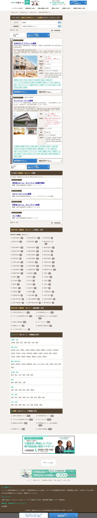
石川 (20, 374)
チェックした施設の (38, 34)
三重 (24, 382)
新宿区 (23, 356)
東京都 (13, 349)
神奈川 (13, 363)
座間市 (47, 288)
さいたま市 (40, 363)
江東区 (38, 349)
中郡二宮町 (48, 295)
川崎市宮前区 (49, 265)
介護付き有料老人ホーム (18, 39)
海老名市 (32, 288)
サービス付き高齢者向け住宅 (22, 316)
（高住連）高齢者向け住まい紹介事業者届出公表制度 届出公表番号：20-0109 (48, 510)
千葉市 (51, 363)
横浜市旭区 (48, 251)
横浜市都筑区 (49, 258)
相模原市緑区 (33, 269)
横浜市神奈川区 (34, 238)
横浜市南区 (33, 241)
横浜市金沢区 (33, 247)
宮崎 (31, 404)
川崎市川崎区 (18, 262)
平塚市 (47, 273)
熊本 (24, 404)
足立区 (39, 356)
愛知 (12, 382)
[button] (36, 22)
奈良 (24, 389)
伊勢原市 (17, 288)
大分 (27, 404)
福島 (37, 342)
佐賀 (16, 404)
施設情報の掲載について (50, 499)
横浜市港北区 (49, 247)
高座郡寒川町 (18, 295)
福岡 (12, 404)
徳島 (31, 397)
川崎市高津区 (18, 265)
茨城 (12, 367)
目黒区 (18, 356)
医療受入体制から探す (79, 7)
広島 (12, 397)
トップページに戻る (17, 7)
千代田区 (55, 349)
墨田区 (33, 349)
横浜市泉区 (17, 258)
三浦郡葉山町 (49, 291)
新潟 (12, 374)
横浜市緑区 (17, 254)
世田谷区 (29, 353)
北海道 (13, 342)
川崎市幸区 (33, 262)
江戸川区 (49, 349)
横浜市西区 (48, 238)
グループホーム (44, 322)
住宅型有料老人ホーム (46, 312)
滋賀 (27, 389)
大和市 (47, 284)
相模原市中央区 (50, 269)
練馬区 (43, 349)
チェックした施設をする (62, 515)
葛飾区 (35, 353)
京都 (16, 389)
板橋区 (29, 356)
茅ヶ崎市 (17, 280)
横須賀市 (32, 273)
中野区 (22, 349)
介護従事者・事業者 (47, 479)
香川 (35, 397)
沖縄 (40, 404)
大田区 (27, 349)
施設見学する (45, 91)
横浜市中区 (17, 241)
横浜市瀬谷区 (33, 254)
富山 (16, 374)
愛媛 (39, 397)
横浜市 (18, 363)
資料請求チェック (11, 45)
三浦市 (47, 280)
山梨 (27, 374)
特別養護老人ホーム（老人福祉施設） (48, 317)
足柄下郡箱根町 (49, 299)
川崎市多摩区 (33, 265)
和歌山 (32, 389)
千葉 (46, 363)
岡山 (16, 397)
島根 (24, 397)
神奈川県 (17, 49)
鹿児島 (36, 404)
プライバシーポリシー (18, 499)
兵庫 (20, 389)
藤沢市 (31, 277)
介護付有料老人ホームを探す (16, 490)
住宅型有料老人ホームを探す (36, 490)
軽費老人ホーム (18, 325)
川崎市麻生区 (18, 269)
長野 (31, 374)
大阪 (12, 389)
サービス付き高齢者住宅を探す (55, 490)
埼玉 (34, 363)
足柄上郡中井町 (18, 299)
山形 (33, 342)
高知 (43, 397)
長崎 (20, 404)
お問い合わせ (6, 499)
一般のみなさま (36, 479)
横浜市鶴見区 (18, 238)
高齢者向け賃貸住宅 (45, 325)
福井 (24, 374)
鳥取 (20, 397)
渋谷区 (55, 353)
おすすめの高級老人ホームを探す (12, 492)
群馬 (59, 363)
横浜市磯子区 (18, 247)
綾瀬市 (21, 49)
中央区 (13, 356)
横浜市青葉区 (33, 258)
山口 (27, 397)
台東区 (40, 353)
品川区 (46, 353)
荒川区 (18, 353)
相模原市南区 (18, 273)
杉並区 (13, 353)
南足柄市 (16, 291)
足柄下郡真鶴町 (18, 302)
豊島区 (34, 356)
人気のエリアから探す (86, 490)
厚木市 (31, 284)
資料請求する (20, 91)
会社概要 (4, 506)
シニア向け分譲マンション (21, 329)
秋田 (29, 342)
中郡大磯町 (32, 295)
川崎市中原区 (49, 262)
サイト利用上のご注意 (34, 499)
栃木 (56, 363)
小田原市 (48, 277)
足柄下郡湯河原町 (34, 302)
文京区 (23, 353)
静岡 (16, 382)
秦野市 (16, 284)
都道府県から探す (30, 7)
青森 (17, 342)
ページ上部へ (50, 462)
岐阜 (20, 382)
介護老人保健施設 (19, 322)
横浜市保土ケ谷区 (49, 242)
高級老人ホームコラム (30, 492)
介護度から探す (66, 7)
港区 (50, 353)
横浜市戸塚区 (18, 251)
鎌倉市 (16, 277)
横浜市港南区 (33, 251)
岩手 (21, 342)
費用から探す (55, 7)
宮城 (25, 342)
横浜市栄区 (48, 254)
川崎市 (24, 363)
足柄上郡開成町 (34, 299)
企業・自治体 (57, 479)
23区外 (44, 356)
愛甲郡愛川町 (49, 302)
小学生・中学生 (66, 479)
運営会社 (62, 499)
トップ (28, 479)
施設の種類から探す (43, 7)
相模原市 (29, 363)
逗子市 (31, 280)
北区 (17, 349)
